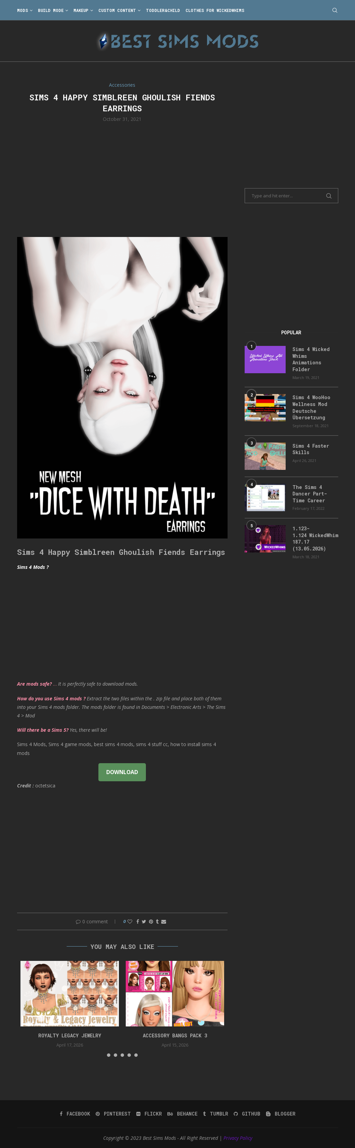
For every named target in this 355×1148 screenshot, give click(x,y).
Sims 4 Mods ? (33, 567)
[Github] (247, 1113)
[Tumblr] (215, 1113)
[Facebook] (75, 1113)
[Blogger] (281, 1113)
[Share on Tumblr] (157, 921)
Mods (22, 10)
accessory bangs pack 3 (175, 1035)
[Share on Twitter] (144, 921)
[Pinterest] (113, 1113)
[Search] (334, 10)
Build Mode (51, 10)
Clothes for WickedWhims (215, 10)
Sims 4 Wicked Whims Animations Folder (311, 359)
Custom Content (117, 10)
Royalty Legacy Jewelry (69, 1035)
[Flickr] (149, 1113)
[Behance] (182, 1113)
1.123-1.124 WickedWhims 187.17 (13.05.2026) (315, 538)
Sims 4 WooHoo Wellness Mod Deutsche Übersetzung (311, 407)
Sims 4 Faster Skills (310, 449)
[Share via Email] (163, 921)
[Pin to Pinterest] (151, 921)
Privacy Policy (237, 1138)
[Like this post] (129, 921)
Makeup (80, 10)
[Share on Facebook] (137, 921)
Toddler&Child (163, 10)
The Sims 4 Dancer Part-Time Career (309, 494)
